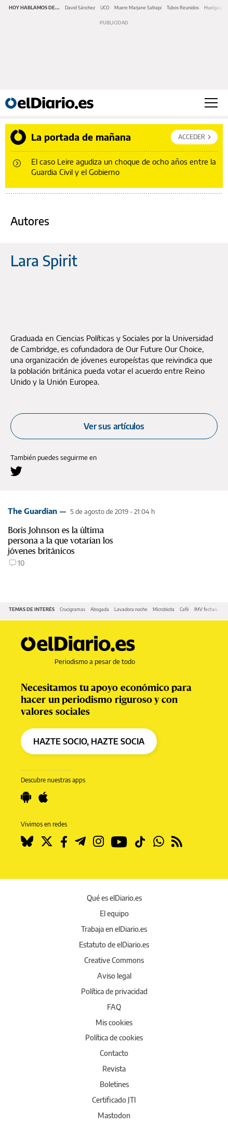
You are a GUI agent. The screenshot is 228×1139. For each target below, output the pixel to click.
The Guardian (32, 511)
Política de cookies (114, 1037)
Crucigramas (72, 609)
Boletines (114, 1084)
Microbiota (164, 609)
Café (184, 609)
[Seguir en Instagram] (98, 841)
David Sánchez (80, 7)
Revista (114, 1068)
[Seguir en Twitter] (47, 841)
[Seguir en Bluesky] (27, 841)
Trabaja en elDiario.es (114, 929)
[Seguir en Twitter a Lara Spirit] (16, 471)
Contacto (114, 1053)
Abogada (99, 609)
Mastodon (114, 1115)
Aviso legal (114, 975)
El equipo (114, 913)
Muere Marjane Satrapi (138, 7)
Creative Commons (114, 960)
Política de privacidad (114, 991)
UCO (104, 7)
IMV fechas (205, 609)
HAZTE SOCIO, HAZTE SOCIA (88, 741)
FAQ (114, 1006)
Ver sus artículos (114, 426)
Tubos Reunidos (183, 7)
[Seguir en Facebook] (64, 841)
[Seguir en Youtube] (119, 841)
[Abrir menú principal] (211, 102)
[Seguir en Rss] (176, 841)
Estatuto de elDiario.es (114, 944)
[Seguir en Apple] (43, 797)
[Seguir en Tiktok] (140, 841)
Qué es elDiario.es (114, 897)
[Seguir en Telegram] (80, 841)
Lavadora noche (130, 609)
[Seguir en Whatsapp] (158, 841)
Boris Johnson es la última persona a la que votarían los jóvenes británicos (60, 540)
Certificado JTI (114, 1099)
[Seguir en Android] (26, 797)
